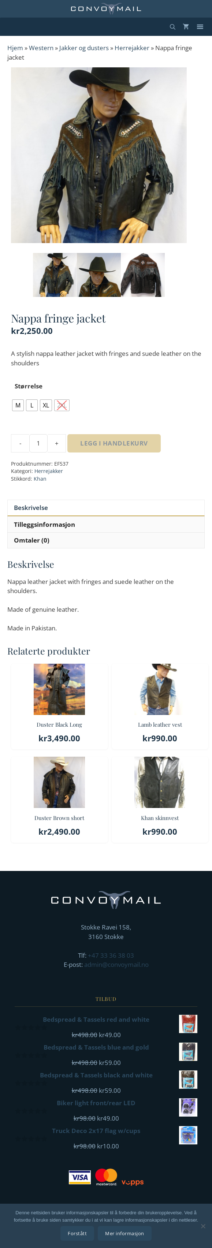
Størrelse (28, 386)
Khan (40, 478)
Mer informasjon (124, 1233)
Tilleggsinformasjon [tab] (44, 524)
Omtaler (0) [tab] (31, 540)
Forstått (77, 1233)
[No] (203, 1226)
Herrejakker (132, 48)
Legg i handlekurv (114, 443)
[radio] (17, 405)
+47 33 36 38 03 (111, 955)
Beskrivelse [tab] (31, 507)
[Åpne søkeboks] (172, 27)
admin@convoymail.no (116, 964)
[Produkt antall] (38, 443)
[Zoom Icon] (99, 155)
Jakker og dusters (84, 48)
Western (41, 48)
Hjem (15, 48)
